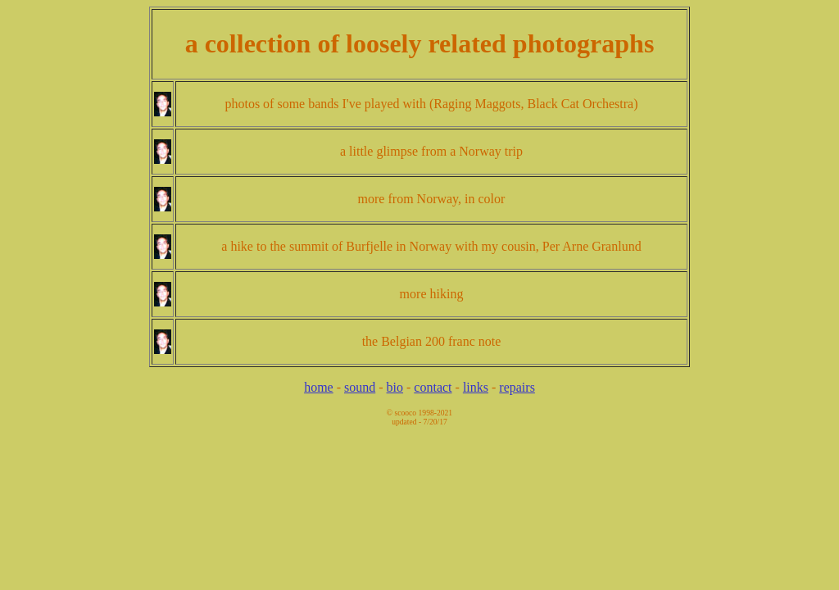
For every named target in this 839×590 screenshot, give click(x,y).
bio (395, 387)
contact (432, 387)
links (475, 387)
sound (359, 387)
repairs (517, 387)
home (318, 387)
